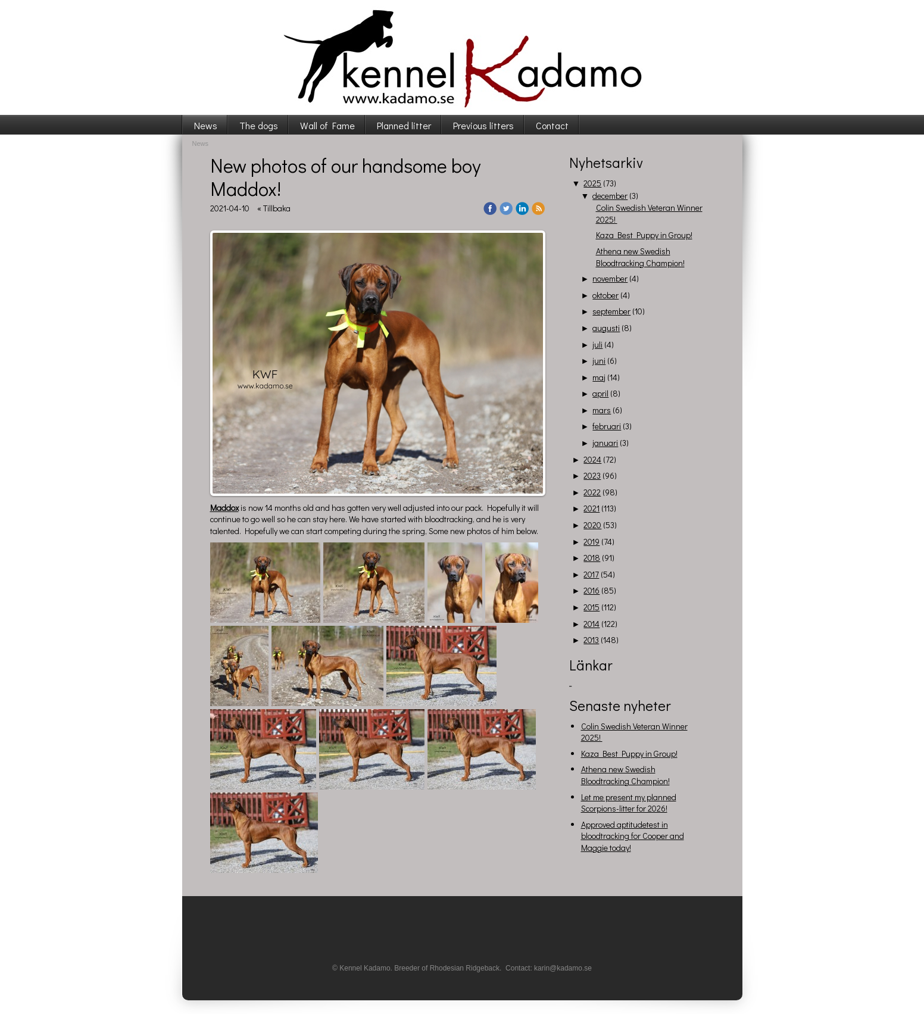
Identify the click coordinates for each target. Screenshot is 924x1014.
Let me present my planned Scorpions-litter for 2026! (628, 803)
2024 (592, 459)
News (205, 125)
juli (597, 344)
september (611, 311)
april (600, 393)
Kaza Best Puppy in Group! (644, 235)
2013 (591, 639)
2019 (591, 541)
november (610, 278)
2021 (591, 508)
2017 (591, 574)
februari (606, 426)
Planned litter (404, 125)
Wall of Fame (327, 125)
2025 (592, 183)
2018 (591, 557)
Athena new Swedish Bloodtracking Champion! (640, 257)
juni (598, 360)
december (610, 195)
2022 (592, 492)
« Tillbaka (274, 208)
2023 (592, 475)
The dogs (258, 125)
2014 (591, 623)
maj (598, 377)
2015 (591, 607)
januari (605, 442)
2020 (592, 525)
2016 (591, 590)
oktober (605, 295)
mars (601, 410)
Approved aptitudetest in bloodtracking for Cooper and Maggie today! (632, 836)
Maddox (224, 507)
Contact (552, 125)
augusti (606, 327)
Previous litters (483, 125)
